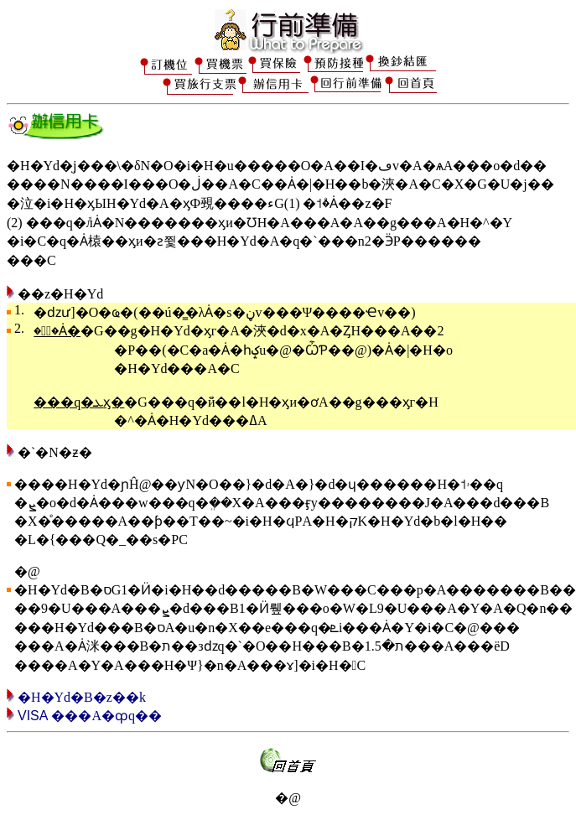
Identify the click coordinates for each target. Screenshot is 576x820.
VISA (33, 715)
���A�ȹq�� (105, 715)
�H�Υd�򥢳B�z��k (82, 697)
